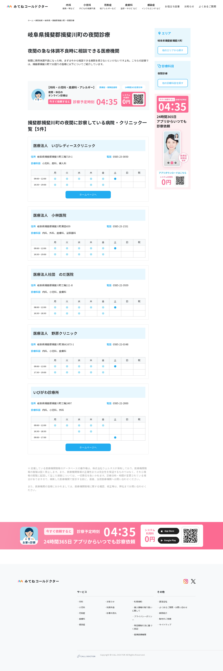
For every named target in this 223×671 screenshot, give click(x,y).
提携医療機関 (140, 634)
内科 (81, 601)
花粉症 (82, 613)
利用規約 (138, 601)
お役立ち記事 (172, 6)
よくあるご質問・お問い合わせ (173, 607)
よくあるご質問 (207, 6)
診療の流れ (112, 613)
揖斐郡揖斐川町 (58, 20)
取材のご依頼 (165, 618)
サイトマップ (165, 624)
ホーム (30, 20)
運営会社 (163, 601)
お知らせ (189, 6)
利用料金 (111, 607)
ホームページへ (88, 194)
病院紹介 (163, 613)
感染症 (82, 624)
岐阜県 (47, 20)
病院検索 (39, 20)
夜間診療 (70, 20)
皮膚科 (82, 618)
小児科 (82, 607)
